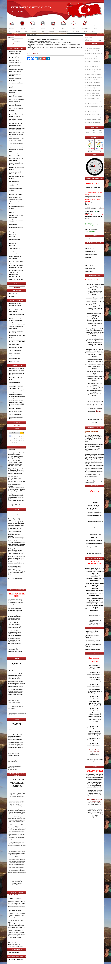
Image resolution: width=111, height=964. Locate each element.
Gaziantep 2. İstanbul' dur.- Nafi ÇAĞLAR (16, 177)
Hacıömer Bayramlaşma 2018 (94, 56)
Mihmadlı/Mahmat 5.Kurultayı (94, 117)
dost (15, 826)
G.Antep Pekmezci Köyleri (15, 411)
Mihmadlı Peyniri (13, 293)
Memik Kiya (89, 257)
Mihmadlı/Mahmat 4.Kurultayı (94, 119)
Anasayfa (11, 28)
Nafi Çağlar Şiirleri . (91, 260)
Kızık (85, 31)
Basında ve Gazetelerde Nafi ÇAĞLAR (15, 211)
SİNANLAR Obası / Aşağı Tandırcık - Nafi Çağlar (15, 52)
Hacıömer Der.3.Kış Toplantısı (94, 74)
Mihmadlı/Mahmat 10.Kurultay (94, 77)
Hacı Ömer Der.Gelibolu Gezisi (94, 106)
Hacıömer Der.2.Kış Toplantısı (94, 109)
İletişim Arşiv (89, 271)
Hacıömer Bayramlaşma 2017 (94, 69)
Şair (10, 31)
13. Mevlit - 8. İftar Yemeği (93, 48)
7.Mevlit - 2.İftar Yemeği (93, 103)
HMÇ (93, 31)
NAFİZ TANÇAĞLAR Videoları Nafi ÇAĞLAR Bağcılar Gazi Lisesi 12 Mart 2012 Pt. (16, 114)
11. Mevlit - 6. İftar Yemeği (93, 72)
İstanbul (10, 627)
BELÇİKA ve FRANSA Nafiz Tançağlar (16, 220)
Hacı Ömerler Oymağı (91, 254)
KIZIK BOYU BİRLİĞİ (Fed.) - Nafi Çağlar (16, 164)
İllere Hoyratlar (13, 224)
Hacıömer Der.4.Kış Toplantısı (94, 64)
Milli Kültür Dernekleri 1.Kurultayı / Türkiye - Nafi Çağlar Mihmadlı (15, 309)
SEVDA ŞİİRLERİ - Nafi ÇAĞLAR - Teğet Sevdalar (15, 95)
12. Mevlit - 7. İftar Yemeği (93, 58)
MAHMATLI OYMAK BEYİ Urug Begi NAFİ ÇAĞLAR (16, 266)
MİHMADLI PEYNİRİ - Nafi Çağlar (16, 202)
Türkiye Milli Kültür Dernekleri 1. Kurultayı (16, 315)
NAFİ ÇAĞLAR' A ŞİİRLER (16, 83)
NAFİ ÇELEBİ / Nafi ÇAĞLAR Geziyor (16, 86)
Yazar (95, 28)
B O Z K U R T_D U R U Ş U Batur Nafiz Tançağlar (16, 56)
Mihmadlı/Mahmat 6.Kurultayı (94, 101)
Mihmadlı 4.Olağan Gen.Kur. (94, 61)
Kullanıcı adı (11, 37)
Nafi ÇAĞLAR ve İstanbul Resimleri (15, 120)
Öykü (26, 31)
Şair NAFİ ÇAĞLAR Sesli (15, 358)
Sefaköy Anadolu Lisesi (14, 353)
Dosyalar (43, 28)
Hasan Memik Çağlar (14, 361)
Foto (53, 28)
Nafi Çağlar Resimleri (14, 181)
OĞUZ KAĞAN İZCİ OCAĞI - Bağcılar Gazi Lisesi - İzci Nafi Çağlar (16, 149)
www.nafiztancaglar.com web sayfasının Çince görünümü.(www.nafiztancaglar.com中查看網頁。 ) (16, 403)
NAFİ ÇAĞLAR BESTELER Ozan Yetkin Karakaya (16, 332)
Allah (9, 905)
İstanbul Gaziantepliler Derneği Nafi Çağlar (16, 228)
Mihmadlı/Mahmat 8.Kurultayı (94, 90)
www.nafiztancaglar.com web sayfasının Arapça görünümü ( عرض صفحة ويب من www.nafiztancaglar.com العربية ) (16, 387)
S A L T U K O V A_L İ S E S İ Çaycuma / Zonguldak (93, 641)
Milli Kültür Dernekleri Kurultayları (14, 66)
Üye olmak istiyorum (16, 45)
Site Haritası (17, 425)
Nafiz (95, 26)
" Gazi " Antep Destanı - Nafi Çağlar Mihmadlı (16, 144)
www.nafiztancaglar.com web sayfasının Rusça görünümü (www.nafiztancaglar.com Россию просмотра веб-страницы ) (17, 395)
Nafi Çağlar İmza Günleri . (92, 263)
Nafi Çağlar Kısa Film (14, 344)
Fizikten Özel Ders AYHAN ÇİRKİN (15, 378)
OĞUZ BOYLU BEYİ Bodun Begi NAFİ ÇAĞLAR (16, 262)
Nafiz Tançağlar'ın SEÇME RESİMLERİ (15, 91)
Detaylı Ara (17, 287)
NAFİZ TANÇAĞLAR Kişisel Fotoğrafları (16, 109)
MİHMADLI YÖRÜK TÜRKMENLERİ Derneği (15, 61)
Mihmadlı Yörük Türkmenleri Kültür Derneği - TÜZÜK (16, 70)
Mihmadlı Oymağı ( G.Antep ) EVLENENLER (16, 216)
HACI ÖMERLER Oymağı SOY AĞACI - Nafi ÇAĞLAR (16, 139)
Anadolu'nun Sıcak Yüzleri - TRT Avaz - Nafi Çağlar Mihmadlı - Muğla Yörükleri (17, 326)
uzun (94, 665)
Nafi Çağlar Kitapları (91, 265)
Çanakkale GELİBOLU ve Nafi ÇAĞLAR (16, 168)
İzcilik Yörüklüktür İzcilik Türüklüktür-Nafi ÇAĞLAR (15, 198)
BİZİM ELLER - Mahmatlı (15, 356)
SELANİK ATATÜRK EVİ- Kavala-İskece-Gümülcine (15, 124)
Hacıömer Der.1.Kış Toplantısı (94, 114)
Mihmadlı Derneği (90, 251)
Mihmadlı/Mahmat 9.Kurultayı (94, 85)
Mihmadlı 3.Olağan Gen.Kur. (94, 87)
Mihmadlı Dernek (63, 31)
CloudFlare (89, 238)
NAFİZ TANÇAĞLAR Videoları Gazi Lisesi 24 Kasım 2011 (16, 104)
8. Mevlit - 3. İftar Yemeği (93, 98)
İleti (63, 28)
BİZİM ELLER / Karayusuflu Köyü (16, 418)
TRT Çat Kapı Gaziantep (15, 350)
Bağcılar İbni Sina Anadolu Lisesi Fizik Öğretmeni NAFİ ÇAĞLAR (17, 340)
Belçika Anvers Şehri (91, 248)
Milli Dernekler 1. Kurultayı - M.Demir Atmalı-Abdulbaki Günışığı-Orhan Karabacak (16, 320)
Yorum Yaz (35, 53)
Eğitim (42, 31)
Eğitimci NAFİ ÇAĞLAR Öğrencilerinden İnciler (92, 632)
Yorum (32, 28)
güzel (13, 834)
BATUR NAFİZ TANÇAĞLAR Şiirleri (16, 374)
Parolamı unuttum (17, 43)
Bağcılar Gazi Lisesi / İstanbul (93, 649)
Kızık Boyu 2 (12, 251)
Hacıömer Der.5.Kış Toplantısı (94, 50)
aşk (12, 686)
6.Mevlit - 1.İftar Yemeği (93, 111)
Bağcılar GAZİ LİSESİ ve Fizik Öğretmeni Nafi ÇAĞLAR (16, 154)
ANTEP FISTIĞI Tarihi (14, 254)
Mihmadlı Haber (85, 28)
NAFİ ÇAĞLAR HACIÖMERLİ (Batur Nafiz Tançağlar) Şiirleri (16, 369)
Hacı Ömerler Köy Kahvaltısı (94, 79)
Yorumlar (29, 53)
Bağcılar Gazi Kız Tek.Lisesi (15, 347)
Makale (34, 31)
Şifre (13, 39)
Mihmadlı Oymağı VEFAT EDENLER (15, 75)
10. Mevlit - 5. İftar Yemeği (93, 82)
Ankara (20, 651)
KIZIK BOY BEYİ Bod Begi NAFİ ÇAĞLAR (15, 257)
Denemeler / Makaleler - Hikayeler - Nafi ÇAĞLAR (15, 193)
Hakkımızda (22, 28)
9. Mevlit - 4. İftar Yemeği (93, 93)
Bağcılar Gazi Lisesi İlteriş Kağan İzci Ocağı (17, 336)
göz (12, 820)
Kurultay (51, 31)
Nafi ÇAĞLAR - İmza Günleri (93, 246)
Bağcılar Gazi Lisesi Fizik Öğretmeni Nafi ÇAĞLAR (15, 304)
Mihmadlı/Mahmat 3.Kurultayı (94, 122)
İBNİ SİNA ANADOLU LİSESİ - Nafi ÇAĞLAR (93, 645)
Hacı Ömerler (75, 31)
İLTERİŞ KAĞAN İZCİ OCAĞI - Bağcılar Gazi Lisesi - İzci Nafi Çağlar (17, 134)
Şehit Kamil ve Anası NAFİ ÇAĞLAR (15, 189)
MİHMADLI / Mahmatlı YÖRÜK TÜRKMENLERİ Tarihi (17, 129)
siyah (99, 211)
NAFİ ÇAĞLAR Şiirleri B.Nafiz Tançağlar (16, 184)
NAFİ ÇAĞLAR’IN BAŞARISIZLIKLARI (14, 275)
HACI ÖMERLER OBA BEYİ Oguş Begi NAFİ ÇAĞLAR (16, 271)
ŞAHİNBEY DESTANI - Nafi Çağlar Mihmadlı (16, 159)
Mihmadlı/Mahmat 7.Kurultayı (94, 95)
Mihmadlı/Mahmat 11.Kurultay (94, 66)
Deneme (18, 31)
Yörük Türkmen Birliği (14, 248)
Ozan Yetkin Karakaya (14, 382)
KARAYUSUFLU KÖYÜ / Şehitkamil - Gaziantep (15, 173)
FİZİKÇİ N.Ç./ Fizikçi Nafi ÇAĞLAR (92, 636)
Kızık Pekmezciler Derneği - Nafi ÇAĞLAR (16, 207)
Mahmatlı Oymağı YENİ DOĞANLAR (15, 79)
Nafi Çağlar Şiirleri (90, 268)
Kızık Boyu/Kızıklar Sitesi (15, 408)
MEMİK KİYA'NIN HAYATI (16, 279)
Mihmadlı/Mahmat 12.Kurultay (94, 53)
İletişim (73, 28)
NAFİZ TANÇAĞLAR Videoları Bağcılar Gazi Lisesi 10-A (16, 100)
